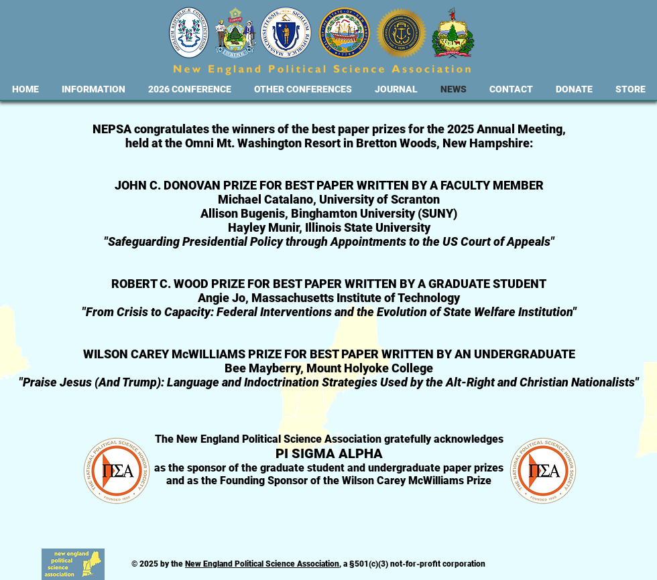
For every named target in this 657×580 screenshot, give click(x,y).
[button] (93, 89)
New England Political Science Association (262, 564)
